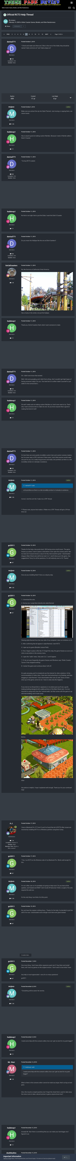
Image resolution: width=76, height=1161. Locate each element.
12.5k (11, 124)
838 (12, 59)
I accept (67, 1157)
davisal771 (11, 42)
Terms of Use (7, 1158)
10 (35, 34)
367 (12, 562)
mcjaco (13, 20)
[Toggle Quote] (24, 485)
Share (7, 26)
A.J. (11, 823)
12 (42, 34)
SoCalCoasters (11, 265)
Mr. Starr (11, 1062)
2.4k (12, 282)
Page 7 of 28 (59, 34)
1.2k (12, 1079)
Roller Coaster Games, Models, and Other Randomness (38, 22)
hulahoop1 (11, 132)
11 (38, 34)
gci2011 (11, 545)
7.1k (12, 840)
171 (12, 149)
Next (46, 34)
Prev (8, 34)
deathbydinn (11, 1153)
